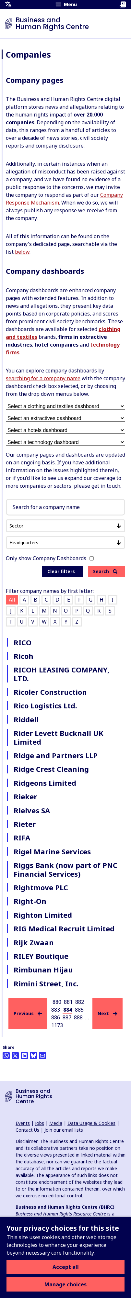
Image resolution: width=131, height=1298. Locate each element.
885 (79, 1009)
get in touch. (106, 485)
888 (78, 1017)
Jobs (39, 1123)
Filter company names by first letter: (50, 590)
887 (67, 1017)
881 (68, 1001)
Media (55, 1123)
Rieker (25, 796)
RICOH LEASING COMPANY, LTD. (61, 674)
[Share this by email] (42, 1055)
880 (57, 1001)
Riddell (26, 719)
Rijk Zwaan (34, 942)
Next (107, 1013)
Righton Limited (43, 915)
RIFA (22, 837)
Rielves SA (32, 810)
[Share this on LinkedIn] (24, 1055)
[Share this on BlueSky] (33, 1055)
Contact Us (27, 1130)
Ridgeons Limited (45, 783)
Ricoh (23, 656)
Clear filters (61, 571)
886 (55, 1017)
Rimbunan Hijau (43, 969)
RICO (22, 642)
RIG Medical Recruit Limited (64, 928)
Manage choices (65, 1284)
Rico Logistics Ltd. (45, 705)
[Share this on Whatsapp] (6, 1055)
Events (23, 1123)
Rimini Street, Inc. (46, 983)
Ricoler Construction (50, 692)
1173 (57, 1025)
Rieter (25, 824)
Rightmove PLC (41, 887)
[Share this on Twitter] (15, 1055)
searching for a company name (43, 378)
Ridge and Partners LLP (56, 755)
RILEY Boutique (41, 956)
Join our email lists (63, 1130)
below (22, 251)
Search (105, 571)
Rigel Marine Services (52, 851)
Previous (28, 1013)
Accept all (66, 1266)
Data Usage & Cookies (91, 1123)
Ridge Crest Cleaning (51, 769)
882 (79, 1001)
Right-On (30, 901)
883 (55, 1009)
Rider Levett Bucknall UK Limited (58, 737)
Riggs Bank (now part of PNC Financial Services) (65, 869)
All (12, 599)
